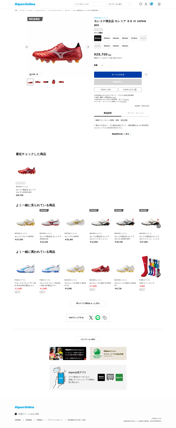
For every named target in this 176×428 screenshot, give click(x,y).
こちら (114, 97)
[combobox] (90, 4)
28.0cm (98, 46)
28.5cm (107, 46)
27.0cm (134, 38)
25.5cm (107, 38)
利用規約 (40, 420)
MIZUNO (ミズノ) (101, 18)
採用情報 (29, 420)
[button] (27, 47)
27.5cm (143, 38)
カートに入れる (118, 75)
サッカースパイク (40, 10)
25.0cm (98, 38)
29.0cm (116, 46)
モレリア (67, 10)
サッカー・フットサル (26, 10)
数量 (96, 65)
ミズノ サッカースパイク (55, 10)
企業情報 (18, 420)
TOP (16, 10)
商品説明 (108, 113)
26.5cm (125, 38)
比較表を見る (130, 89)
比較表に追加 (106, 90)
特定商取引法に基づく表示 (77, 420)
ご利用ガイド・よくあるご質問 (28, 414)
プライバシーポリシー (55, 420)
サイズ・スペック (135, 113)
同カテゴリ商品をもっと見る (88, 303)
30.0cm (125, 46)
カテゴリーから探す (88, 339)
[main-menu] (159, 4)
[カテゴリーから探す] (119, 4)
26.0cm (116, 38)
